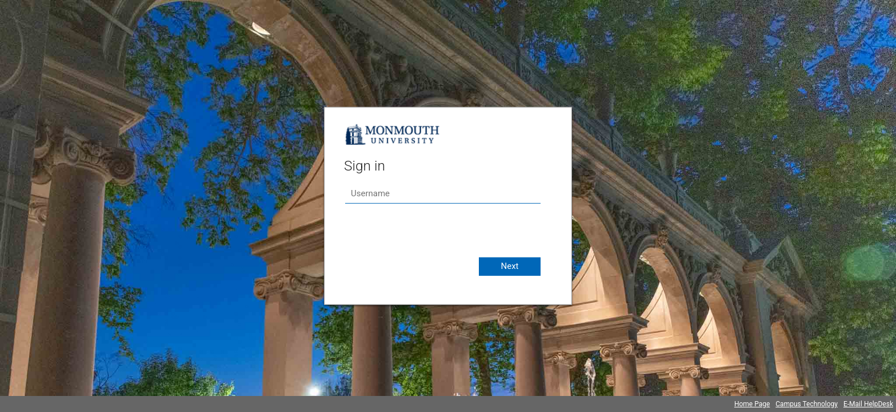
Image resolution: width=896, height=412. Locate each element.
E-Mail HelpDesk (868, 404)
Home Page (752, 404)
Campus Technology (806, 404)
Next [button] (509, 266)
